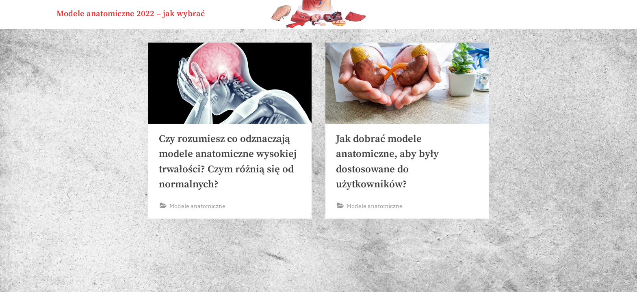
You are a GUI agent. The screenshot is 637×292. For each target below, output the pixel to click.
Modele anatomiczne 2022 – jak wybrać (130, 14)
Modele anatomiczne (197, 206)
